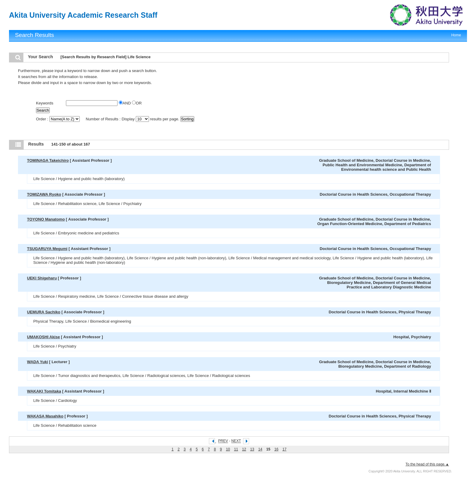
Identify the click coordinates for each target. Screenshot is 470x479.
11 (236, 449)
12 (244, 449)
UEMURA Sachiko (43, 312)
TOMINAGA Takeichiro (48, 160)
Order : (58, 119)
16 (276, 449)
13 (252, 449)
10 (228, 449)
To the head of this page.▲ (427, 464)
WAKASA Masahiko (45, 416)
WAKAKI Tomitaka (44, 391)
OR (137, 103)
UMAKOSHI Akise (43, 337)
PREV (223, 441)
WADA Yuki (37, 362)
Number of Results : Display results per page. (133, 119)
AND (125, 103)
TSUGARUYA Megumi (47, 248)
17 (284, 449)
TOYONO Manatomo (46, 219)
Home (456, 35)
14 (260, 449)
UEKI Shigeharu (42, 278)
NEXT (236, 441)
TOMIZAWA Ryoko (44, 194)
